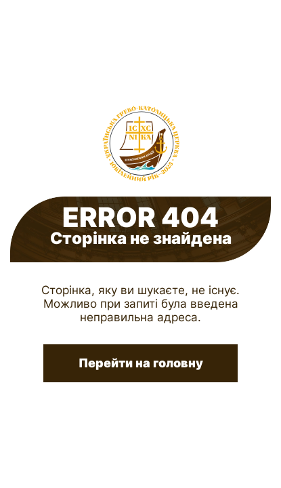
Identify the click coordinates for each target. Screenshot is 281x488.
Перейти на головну (141, 363)
